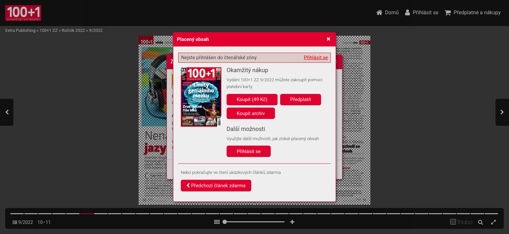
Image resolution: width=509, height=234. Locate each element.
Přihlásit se (316, 57)
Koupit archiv (251, 113)
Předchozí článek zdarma (216, 185)
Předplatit (300, 99)
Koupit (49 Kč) (252, 99)
